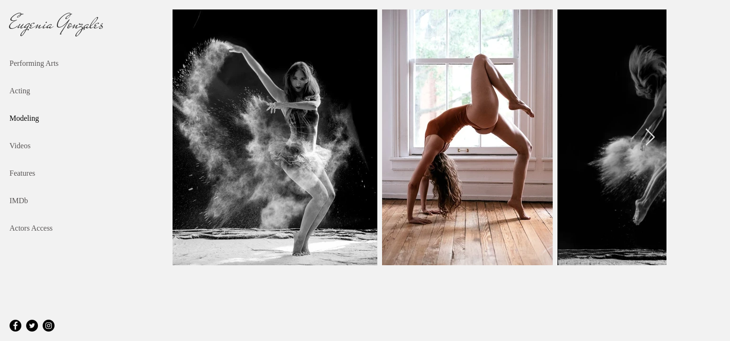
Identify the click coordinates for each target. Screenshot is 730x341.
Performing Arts (34, 63)
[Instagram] (49, 326)
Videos (19, 146)
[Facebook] (15, 326)
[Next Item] (650, 137)
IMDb (18, 201)
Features (22, 173)
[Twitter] (32, 326)
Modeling (24, 118)
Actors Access (31, 228)
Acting (19, 91)
